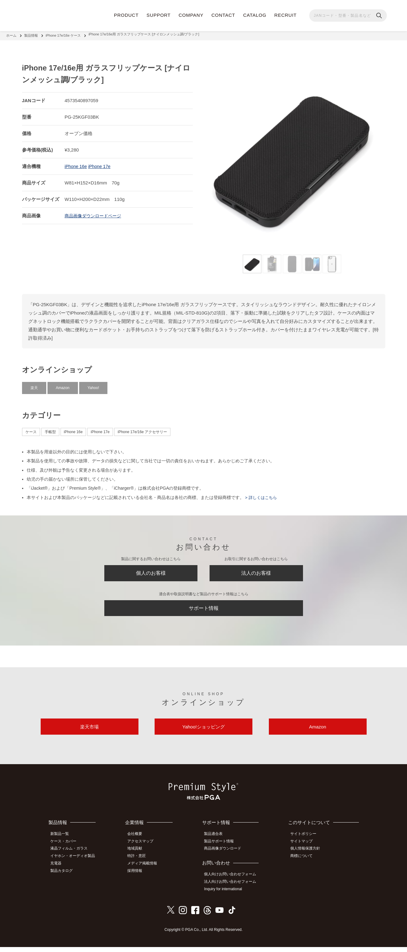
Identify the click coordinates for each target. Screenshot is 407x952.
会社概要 (138, 842)
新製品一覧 (62, 842)
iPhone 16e (76, 163)
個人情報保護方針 (308, 856)
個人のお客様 (151, 572)
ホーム (11, 34)
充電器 (58, 869)
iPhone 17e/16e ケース (63, 34)
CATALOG (254, 15)
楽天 (34, 385)
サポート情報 (203, 610)
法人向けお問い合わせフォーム (233, 888)
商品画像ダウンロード (225, 856)
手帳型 (50, 429)
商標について (304, 862)
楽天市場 (89, 733)
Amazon (63, 385)
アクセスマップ (144, 849)
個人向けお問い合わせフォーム (233, 881)
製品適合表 (216, 842)
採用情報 (138, 876)
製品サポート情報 (222, 849)
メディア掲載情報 (146, 869)
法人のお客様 (256, 572)
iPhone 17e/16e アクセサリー (142, 429)
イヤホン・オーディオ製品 (75, 862)
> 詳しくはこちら (261, 494)
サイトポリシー (306, 842)
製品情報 (31, 34)
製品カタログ (64, 876)
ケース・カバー (66, 849)
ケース (31, 429)
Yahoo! (93, 385)
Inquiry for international (226, 894)
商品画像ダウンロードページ (95, 212)
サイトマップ (304, 849)
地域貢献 (138, 856)
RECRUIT (285, 15)
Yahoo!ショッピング (203, 733)
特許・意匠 (140, 862)
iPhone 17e (101, 163)
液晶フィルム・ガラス (71, 856)
